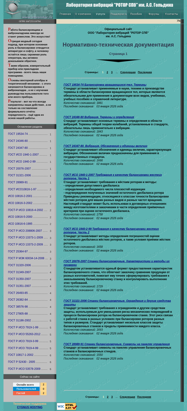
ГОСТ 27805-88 (18, 313)
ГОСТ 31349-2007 (19, 272)
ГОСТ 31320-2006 (19, 265)
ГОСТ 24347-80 (18, 147)
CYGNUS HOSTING (29, 407)
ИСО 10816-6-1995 (20, 223)
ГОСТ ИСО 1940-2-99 (22, 161)
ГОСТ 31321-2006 (19, 175)
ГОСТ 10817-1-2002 (20, 355)
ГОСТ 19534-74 (18, 134)
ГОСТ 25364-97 (18, 251)
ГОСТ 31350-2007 (19, 279)
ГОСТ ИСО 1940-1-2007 (23, 154)
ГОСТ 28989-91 (18, 182)
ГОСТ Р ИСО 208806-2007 (25, 230)
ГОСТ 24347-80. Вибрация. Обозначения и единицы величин (105, 146)
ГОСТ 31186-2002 (19, 320)
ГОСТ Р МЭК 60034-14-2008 (26, 258)
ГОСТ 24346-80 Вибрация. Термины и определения (99, 117)
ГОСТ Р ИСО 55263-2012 (24, 334)
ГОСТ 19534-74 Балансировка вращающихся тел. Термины (105, 84)
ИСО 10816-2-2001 (20, 196)
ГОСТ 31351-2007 (19, 286)
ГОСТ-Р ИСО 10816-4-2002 (25, 210)
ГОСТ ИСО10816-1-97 (22, 189)
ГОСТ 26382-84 (18, 299)
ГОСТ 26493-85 (18, 293)
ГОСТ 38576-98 (18, 306)
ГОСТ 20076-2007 (19, 168)
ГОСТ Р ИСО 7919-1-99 (23, 327)
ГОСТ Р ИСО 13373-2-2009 (25, 244)
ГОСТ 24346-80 (18, 141)
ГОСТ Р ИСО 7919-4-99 (23, 348)
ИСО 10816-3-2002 (20, 203)
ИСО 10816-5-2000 (20, 216)
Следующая (127, 72)
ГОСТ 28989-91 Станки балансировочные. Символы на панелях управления (117, 344)
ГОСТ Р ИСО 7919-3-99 (23, 341)
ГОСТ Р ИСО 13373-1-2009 (25, 237)
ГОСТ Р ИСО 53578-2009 (24, 368)
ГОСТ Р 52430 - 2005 (21, 361)
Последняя (145, 72)
